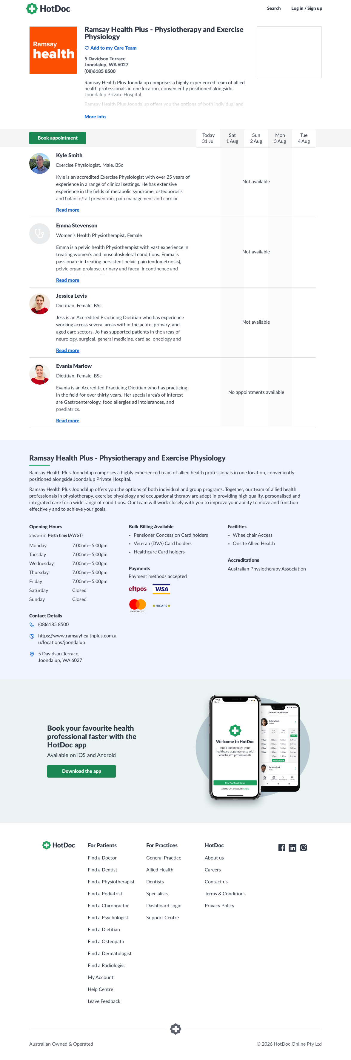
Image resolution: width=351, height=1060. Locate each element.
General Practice (163, 858)
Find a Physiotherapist (111, 881)
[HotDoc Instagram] (303, 848)
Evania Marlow (74, 366)
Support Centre (162, 917)
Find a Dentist (102, 870)
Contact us (216, 881)
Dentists (155, 881)
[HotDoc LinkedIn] (292, 848)
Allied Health (159, 870)
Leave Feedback (104, 1001)
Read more (67, 210)
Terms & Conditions (225, 893)
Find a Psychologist (108, 917)
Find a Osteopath (106, 941)
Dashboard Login (163, 905)
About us (214, 858)
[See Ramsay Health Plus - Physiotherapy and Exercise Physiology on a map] (289, 52)
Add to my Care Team (110, 48)
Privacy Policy (219, 905)
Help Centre (100, 989)
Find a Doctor (102, 858)
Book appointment (58, 138)
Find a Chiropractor (108, 905)
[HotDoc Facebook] (281, 848)
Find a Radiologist (106, 965)
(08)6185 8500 (53, 624)
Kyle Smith (69, 155)
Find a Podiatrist (105, 893)
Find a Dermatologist (110, 953)
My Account (100, 977)
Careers (213, 870)
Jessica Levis (71, 296)
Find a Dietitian (104, 929)
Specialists (157, 893)
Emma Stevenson (76, 226)
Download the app (81, 771)
